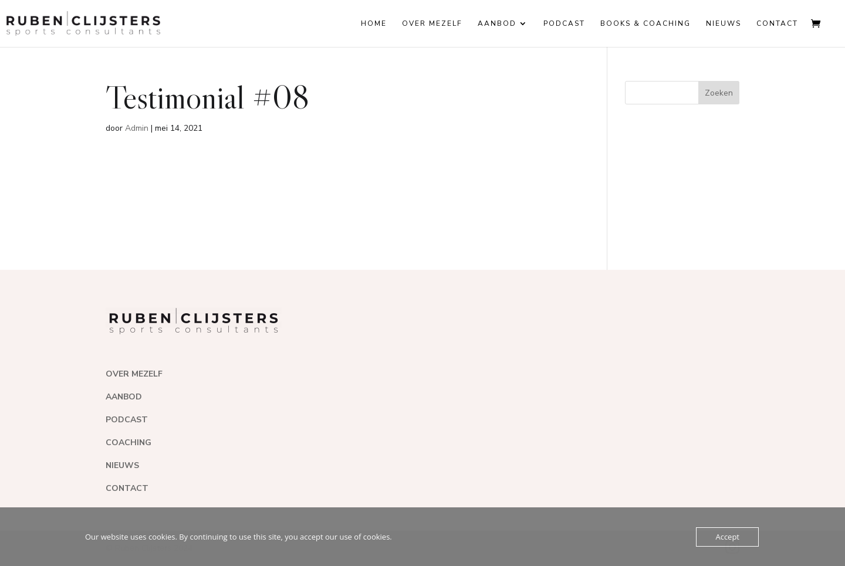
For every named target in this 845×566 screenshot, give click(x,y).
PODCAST (127, 419)
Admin (136, 128)
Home (374, 23)
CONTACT (127, 488)
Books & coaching (645, 23)
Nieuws (723, 23)
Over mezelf (432, 23)
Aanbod (497, 23)
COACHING (128, 442)
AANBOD (124, 396)
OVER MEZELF (134, 373)
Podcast (564, 23)
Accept (727, 536)
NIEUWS (122, 465)
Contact (777, 23)
